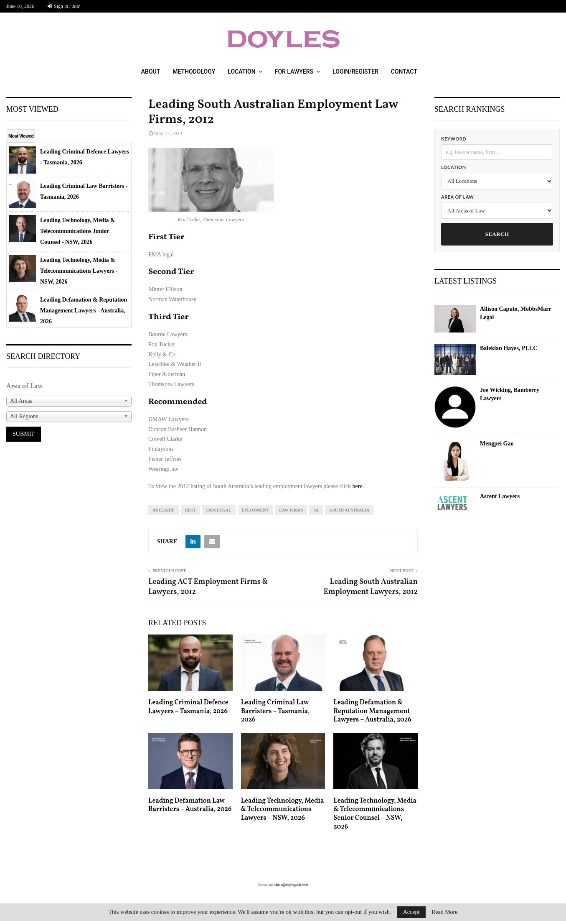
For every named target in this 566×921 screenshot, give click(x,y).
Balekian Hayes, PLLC (508, 348)
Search (497, 234)
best (190, 510)
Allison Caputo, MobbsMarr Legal (515, 313)
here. (358, 486)
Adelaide (163, 510)
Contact (404, 71)
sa (316, 510)
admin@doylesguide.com (291, 885)
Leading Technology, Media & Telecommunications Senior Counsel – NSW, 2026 (374, 813)
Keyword (453, 138)
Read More (444, 912)
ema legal (218, 510)
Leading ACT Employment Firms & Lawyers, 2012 (208, 587)
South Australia (349, 510)
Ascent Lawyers (500, 496)
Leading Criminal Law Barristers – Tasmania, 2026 (275, 711)
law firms (291, 510)
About (150, 71)
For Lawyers (294, 71)
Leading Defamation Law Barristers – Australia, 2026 (189, 805)
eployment (255, 510)
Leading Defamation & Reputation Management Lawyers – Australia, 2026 (372, 711)
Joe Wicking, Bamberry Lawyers (509, 394)
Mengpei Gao (497, 443)
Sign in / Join (64, 6)
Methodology (194, 71)
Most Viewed (20, 135)
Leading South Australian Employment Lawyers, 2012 (371, 587)
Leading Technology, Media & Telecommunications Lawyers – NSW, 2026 (282, 809)
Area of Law (457, 197)
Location (241, 71)
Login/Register (355, 71)
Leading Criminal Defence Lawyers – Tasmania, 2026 (188, 707)
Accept (411, 912)
